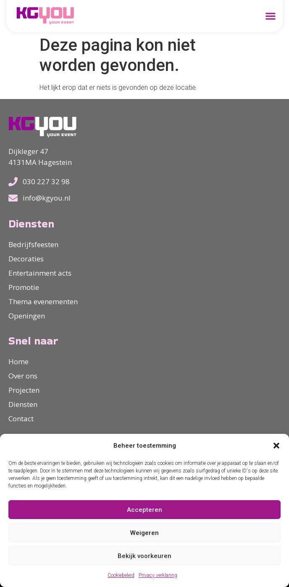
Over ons (22, 376)
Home (18, 361)
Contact (21, 418)
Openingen (26, 316)
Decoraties (26, 258)
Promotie (23, 287)
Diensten (22, 404)
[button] (276, 445)
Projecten (23, 390)
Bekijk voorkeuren (144, 556)
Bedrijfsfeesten (33, 244)
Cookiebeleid (121, 575)
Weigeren (144, 533)
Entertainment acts (39, 273)
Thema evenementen (43, 301)
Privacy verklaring (158, 575)
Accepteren (144, 510)
